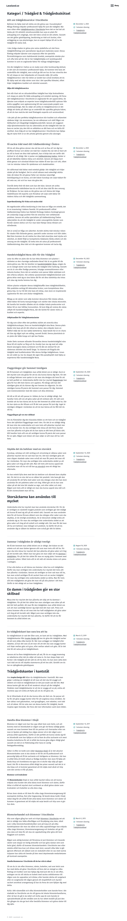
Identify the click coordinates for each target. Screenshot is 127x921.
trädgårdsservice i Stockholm (33, 29)
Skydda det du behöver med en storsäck (29, 449)
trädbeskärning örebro (47, 156)
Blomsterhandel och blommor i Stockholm (30, 814)
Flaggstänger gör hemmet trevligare (27, 368)
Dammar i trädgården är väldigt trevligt (28, 541)
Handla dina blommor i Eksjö (22, 720)
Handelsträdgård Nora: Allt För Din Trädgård (31, 254)
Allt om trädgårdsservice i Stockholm (27, 20)
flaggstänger (58, 380)
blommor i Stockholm (50, 819)
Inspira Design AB (32, 638)
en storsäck (40, 466)
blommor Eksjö (41, 751)
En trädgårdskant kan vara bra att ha (27, 631)
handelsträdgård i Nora (47, 264)
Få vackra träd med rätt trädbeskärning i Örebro (33, 144)
